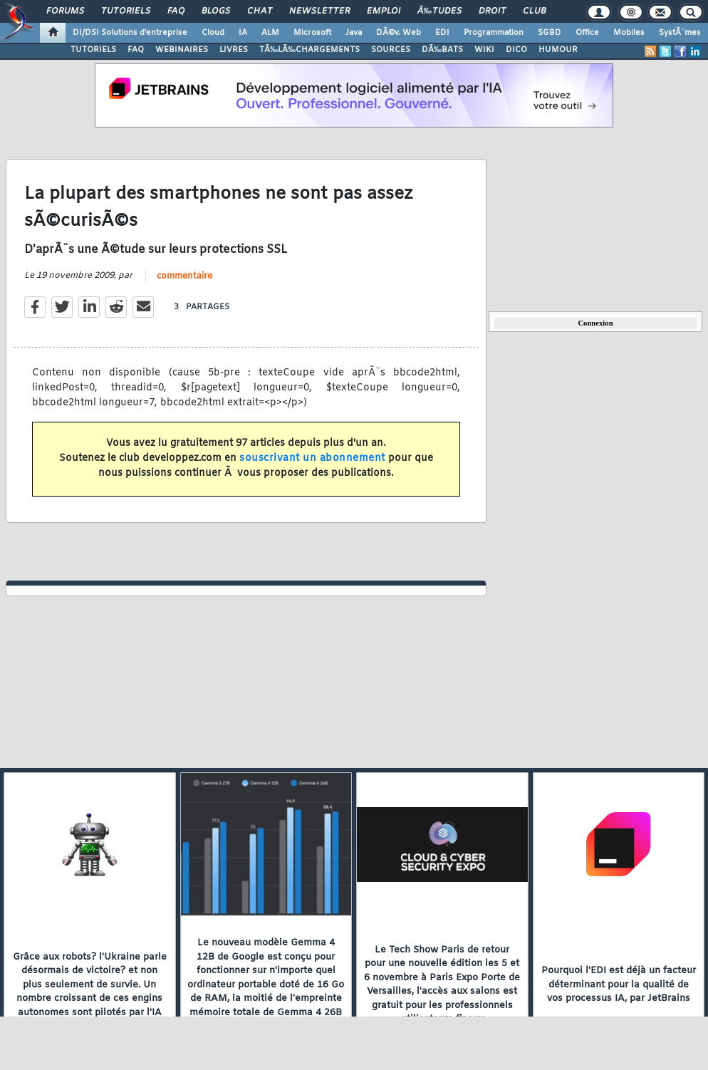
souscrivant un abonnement (312, 458)
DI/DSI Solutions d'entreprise (130, 33)
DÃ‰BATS (442, 50)
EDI (442, 33)
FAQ (176, 11)
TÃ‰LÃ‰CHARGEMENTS (309, 50)
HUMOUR (558, 50)
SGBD (549, 33)
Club (534, 11)
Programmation (494, 33)
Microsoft (312, 33)
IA (243, 33)
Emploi (383, 11)
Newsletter (319, 11)
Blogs (215, 11)
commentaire (184, 276)
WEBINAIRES (181, 50)
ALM (270, 33)
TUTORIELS (93, 50)
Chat (260, 11)
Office (587, 33)
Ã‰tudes (439, 11)
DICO (516, 50)
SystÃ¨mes (680, 33)
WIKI (484, 50)
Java (353, 33)
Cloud (213, 33)
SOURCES (390, 50)
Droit (492, 11)
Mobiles (629, 33)
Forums (65, 11)
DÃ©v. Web (398, 33)
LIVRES (233, 50)
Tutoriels (126, 11)
